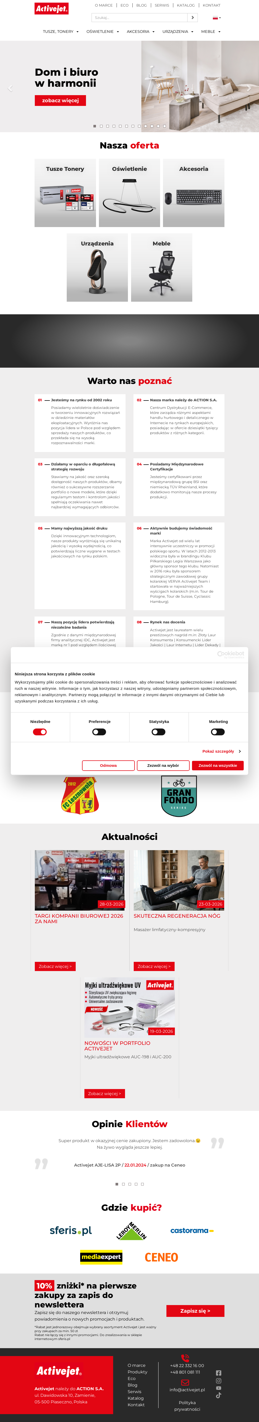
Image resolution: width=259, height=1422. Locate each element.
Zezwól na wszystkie (218, 765)
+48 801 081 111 (185, 1372)
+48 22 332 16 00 (187, 1365)
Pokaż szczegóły (218, 751)
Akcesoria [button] (141, 31)
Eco (124, 5)
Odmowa (108, 765)
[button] (9, 86)
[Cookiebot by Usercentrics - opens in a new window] (221, 655)
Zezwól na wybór (163, 765)
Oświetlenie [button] (103, 31)
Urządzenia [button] (177, 31)
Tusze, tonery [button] (61, 31)
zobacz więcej (60, 100)
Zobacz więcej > (55, 966)
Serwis (162, 5)
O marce (104, 5)
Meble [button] (210, 31)
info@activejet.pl (187, 1389)
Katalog (186, 5)
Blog (141, 5)
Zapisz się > (195, 1311)
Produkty (137, 1371)
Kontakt (211, 5)
